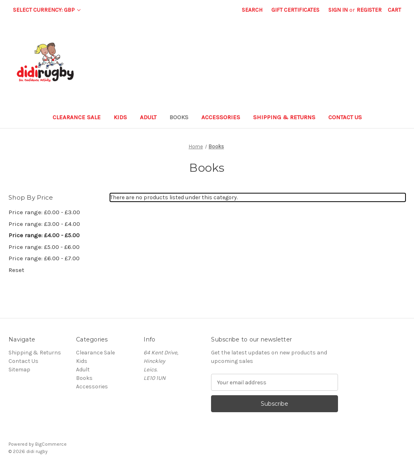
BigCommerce (51, 444)
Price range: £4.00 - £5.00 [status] (44, 235)
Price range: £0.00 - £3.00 (44, 212)
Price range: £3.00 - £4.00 (44, 224)
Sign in (338, 9)
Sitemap (19, 369)
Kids (120, 117)
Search (252, 9)
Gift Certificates (295, 9)
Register (369, 9)
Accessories (220, 117)
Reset (16, 270)
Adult (148, 117)
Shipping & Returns (284, 117)
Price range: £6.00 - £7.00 (44, 258)
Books (178, 117)
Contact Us (345, 117)
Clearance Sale (77, 117)
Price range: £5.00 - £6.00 (44, 247)
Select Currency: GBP (46, 9)
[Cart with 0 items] (394, 10)
